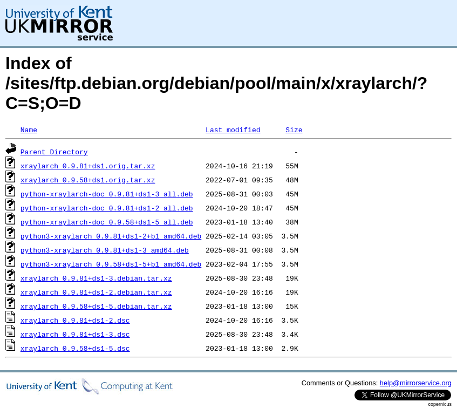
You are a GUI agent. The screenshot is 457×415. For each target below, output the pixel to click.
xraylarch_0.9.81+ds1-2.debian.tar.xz (96, 292)
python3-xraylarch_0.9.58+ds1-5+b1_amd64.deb (111, 264)
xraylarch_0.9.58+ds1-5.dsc (75, 348)
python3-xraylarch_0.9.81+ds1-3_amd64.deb (105, 250)
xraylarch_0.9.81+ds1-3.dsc (75, 334)
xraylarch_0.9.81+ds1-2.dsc (75, 320)
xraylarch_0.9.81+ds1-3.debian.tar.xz (96, 278)
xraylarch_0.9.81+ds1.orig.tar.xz (88, 166)
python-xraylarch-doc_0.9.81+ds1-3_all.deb (107, 194)
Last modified (233, 129)
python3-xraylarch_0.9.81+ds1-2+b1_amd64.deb (111, 236)
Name (29, 129)
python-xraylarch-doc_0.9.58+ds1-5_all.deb (107, 222)
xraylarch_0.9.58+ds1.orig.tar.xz (88, 180)
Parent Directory (54, 152)
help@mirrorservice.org (416, 383)
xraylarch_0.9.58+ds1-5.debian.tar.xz (96, 306)
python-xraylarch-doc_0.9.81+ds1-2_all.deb (107, 208)
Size (293, 129)
